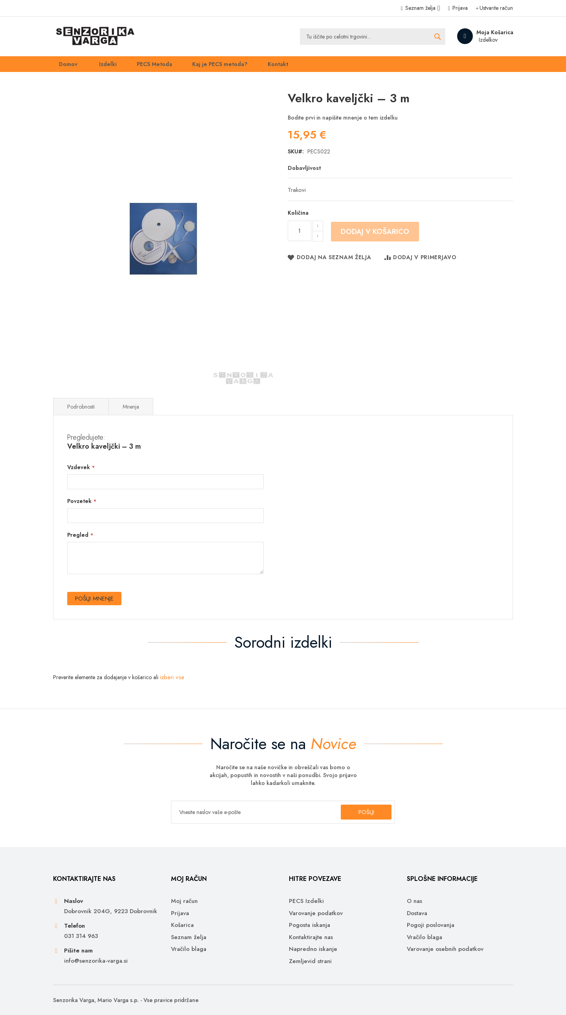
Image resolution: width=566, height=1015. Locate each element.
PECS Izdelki (306, 901)
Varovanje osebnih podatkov (445, 949)
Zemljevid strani (310, 961)
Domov (63, 66)
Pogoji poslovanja (430, 925)
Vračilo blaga (188, 949)
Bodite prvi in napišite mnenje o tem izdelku (343, 123)
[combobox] (372, 36)
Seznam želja (422, 8)
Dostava (417, 913)
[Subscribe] (362, 812)
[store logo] (94, 36)
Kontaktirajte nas (311, 937)
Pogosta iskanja (309, 925)
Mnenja (131, 412)
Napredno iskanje (313, 949)
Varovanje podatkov (316, 913)
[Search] (437, 36)
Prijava (459, 8)
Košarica (182, 925)
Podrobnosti (81, 412)
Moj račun (184, 901)
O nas (414, 901)
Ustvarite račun (496, 8)
